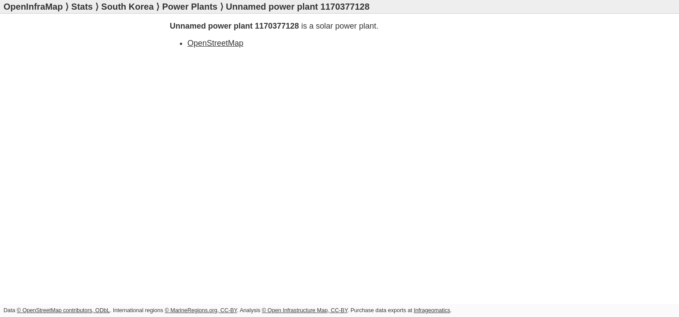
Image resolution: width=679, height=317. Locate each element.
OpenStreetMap (215, 43)
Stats (82, 6)
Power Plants (190, 6)
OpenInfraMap (33, 6)
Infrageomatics (432, 310)
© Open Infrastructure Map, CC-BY (304, 310)
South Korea (127, 6)
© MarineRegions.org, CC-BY (201, 310)
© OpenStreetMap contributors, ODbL (63, 310)
